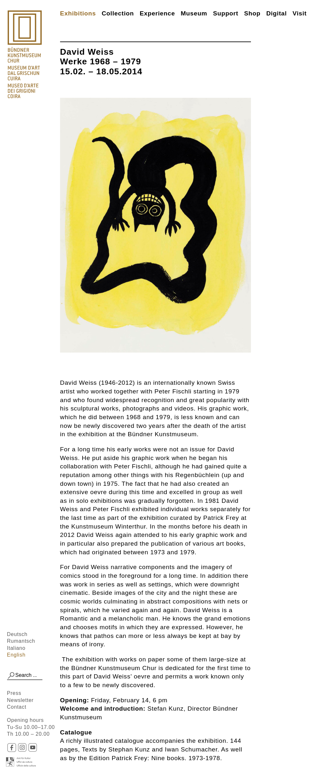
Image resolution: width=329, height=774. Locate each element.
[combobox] (25, 675)
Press (14, 693)
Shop (252, 13)
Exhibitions (78, 13)
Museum (194, 13)
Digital (276, 13)
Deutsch (17, 634)
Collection (118, 13)
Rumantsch (21, 641)
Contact (16, 707)
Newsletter (20, 700)
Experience (157, 13)
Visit (300, 13)
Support (225, 13)
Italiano (16, 648)
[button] (11, 675)
